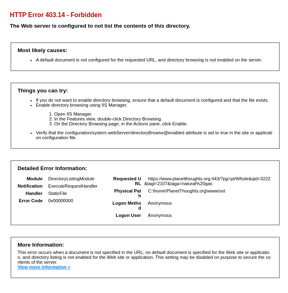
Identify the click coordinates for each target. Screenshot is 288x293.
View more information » (43, 267)
